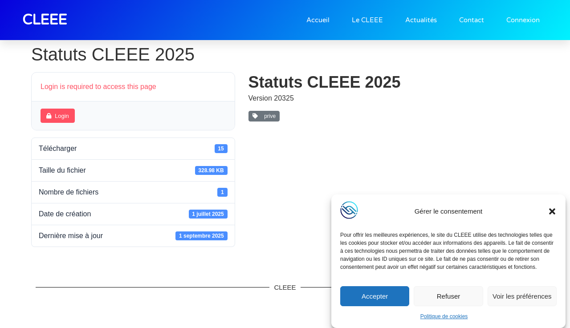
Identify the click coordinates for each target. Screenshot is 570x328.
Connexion (523, 20)
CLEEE (44, 20)
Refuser (448, 296)
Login (57, 116)
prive (264, 116)
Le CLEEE (367, 20)
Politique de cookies (444, 316)
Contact (471, 20)
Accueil (318, 20)
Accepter (375, 296)
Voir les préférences (522, 296)
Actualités (421, 20)
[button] (552, 211)
